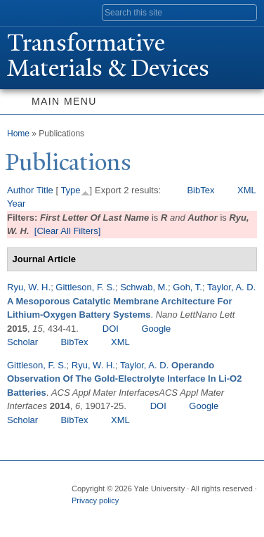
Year (16, 203)
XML (246, 190)
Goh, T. (187, 287)
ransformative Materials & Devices (108, 55)
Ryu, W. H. (29, 287)
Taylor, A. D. (231, 287)
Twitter (108, 514)
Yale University (23, 12)
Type (70, 190)
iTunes (162, 514)
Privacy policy (95, 500)
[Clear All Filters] (67, 231)
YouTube (190, 514)
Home (18, 133)
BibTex (200, 190)
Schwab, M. (144, 287)
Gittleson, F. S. (85, 287)
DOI (111, 328)
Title (45, 190)
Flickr (135, 514)
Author (20, 190)
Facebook (80, 514)
